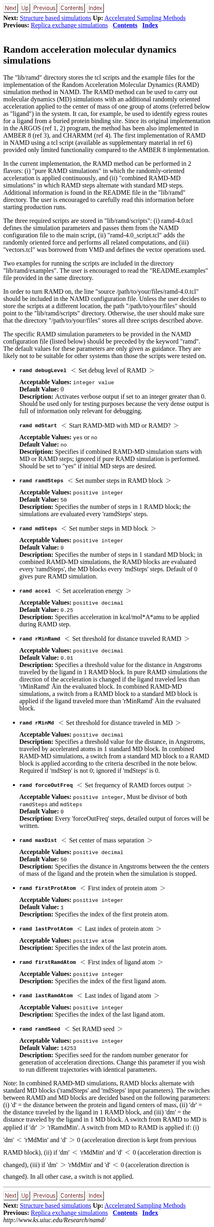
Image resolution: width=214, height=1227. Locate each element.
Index (150, 25)
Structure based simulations (55, 17)
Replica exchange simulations (69, 25)
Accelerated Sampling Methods (145, 17)
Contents (125, 25)
